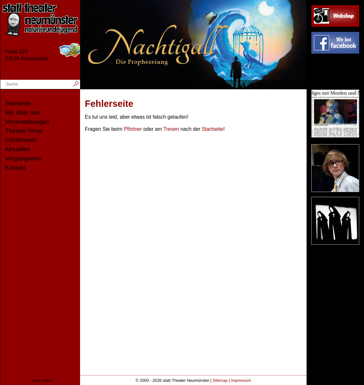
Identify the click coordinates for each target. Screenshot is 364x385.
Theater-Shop (23, 130)
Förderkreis (20, 140)
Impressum (241, 380)
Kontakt (15, 167)
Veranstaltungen (27, 121)
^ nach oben (40, 380)
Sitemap (219, 380)
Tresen (171, 129)
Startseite (18, 103)
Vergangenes (23, 158)
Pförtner (133, 129)
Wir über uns (22, 112)
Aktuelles (17, 149)
